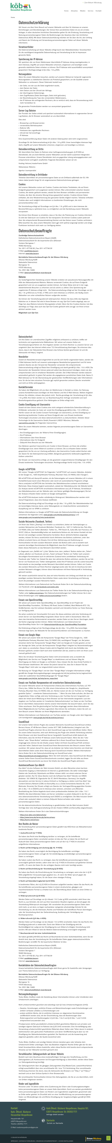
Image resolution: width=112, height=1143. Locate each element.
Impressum (14, 1140)
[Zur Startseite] (93, 1138)
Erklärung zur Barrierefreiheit (46, 1140)
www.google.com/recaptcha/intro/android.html (37, 517)
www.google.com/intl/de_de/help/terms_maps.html (38, 678)
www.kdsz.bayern (32, 254)
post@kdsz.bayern (31, 251)
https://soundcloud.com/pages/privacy (34, 755)
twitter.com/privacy (36, 593)
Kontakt (98, 11)
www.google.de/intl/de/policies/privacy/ (49, 717)
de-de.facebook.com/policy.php (47, 587)
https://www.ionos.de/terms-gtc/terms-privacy (38, 817)
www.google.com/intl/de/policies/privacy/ (60, 515)
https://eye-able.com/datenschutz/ (33, 814)
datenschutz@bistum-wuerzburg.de (38, 273)
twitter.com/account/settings (50, 595)
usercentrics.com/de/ (27, 423)
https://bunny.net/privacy (30, 819)
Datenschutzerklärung (27, 1140)
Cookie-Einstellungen (66, 1140)
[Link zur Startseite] (26, 7)
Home (66, 11)
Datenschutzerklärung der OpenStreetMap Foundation (65, 624)
